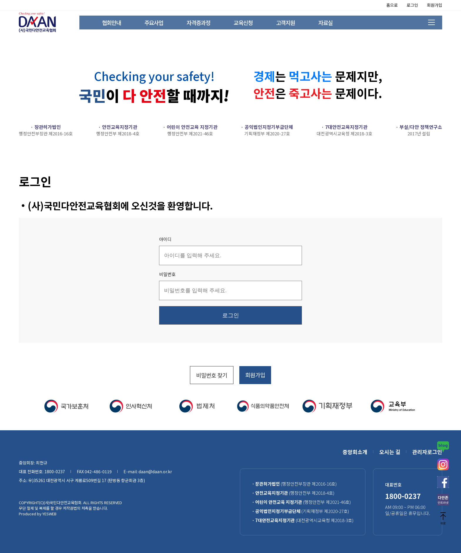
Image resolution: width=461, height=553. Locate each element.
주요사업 (153, 22)
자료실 (325, 22)
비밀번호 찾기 (211, 375)
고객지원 (285, 22)
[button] (22, 406)
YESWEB (49, 514)
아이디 (165, 239)
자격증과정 (198, 22)
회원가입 (434, 5)
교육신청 (243, 22)
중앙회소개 (355, 452)
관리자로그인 (427, 452)
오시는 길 (389, 452)
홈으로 (392, 5)
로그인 (412, 5)
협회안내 (111, 22)
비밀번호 (167, 274)
